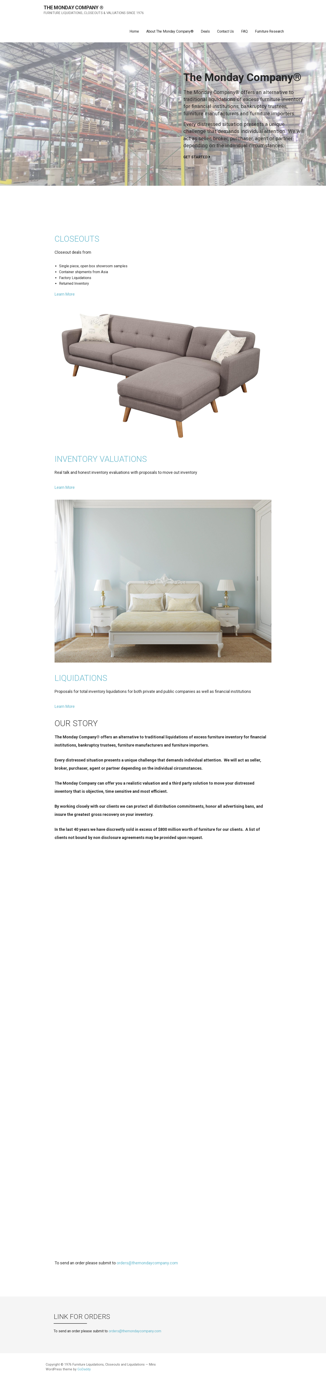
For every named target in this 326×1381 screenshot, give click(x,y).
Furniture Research (269, 31)
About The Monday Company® (170, 31)
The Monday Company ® (73, 7)
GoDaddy (84, 1369)
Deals (205, 31)
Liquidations (81, 678)
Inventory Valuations (101, 459)
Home (134, 31)
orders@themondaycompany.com (147, 1262)
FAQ (244, 31)
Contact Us (225, 31)
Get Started (195, 157)
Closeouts (77, 239)
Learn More (65, 294)
